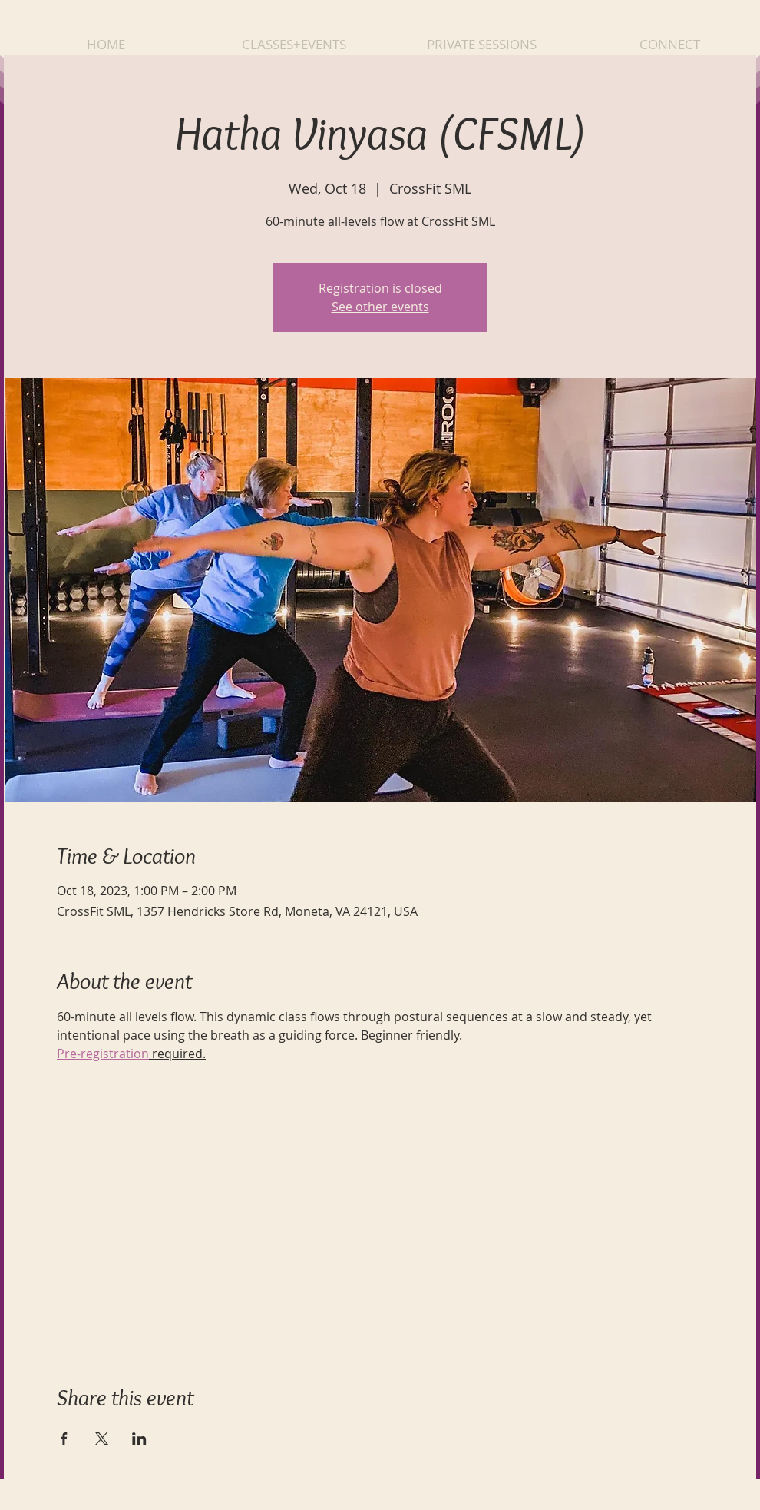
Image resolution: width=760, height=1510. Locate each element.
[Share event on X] (101, 1438)
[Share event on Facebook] (64, 1438)
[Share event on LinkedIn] (139, 1438)
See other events (380, 306)
